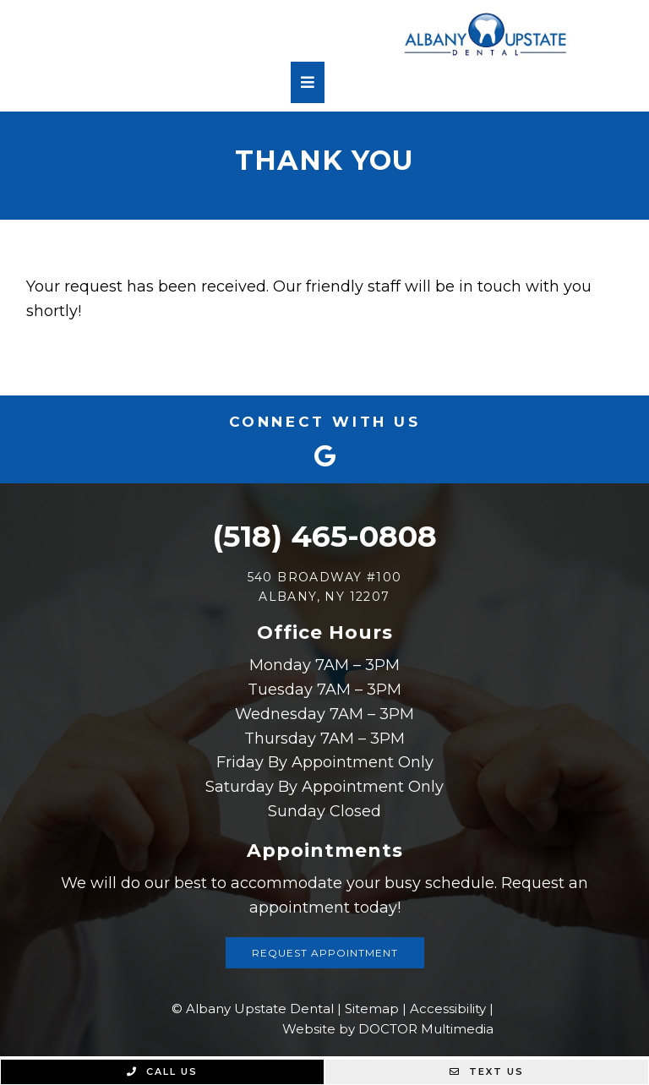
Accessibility (448, 1008)
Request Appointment (325, 952)
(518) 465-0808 (324, 536)
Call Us (162, 1071)
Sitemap (372, 1008)
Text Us (487, 1071)
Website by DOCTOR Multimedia (388, 1029)
